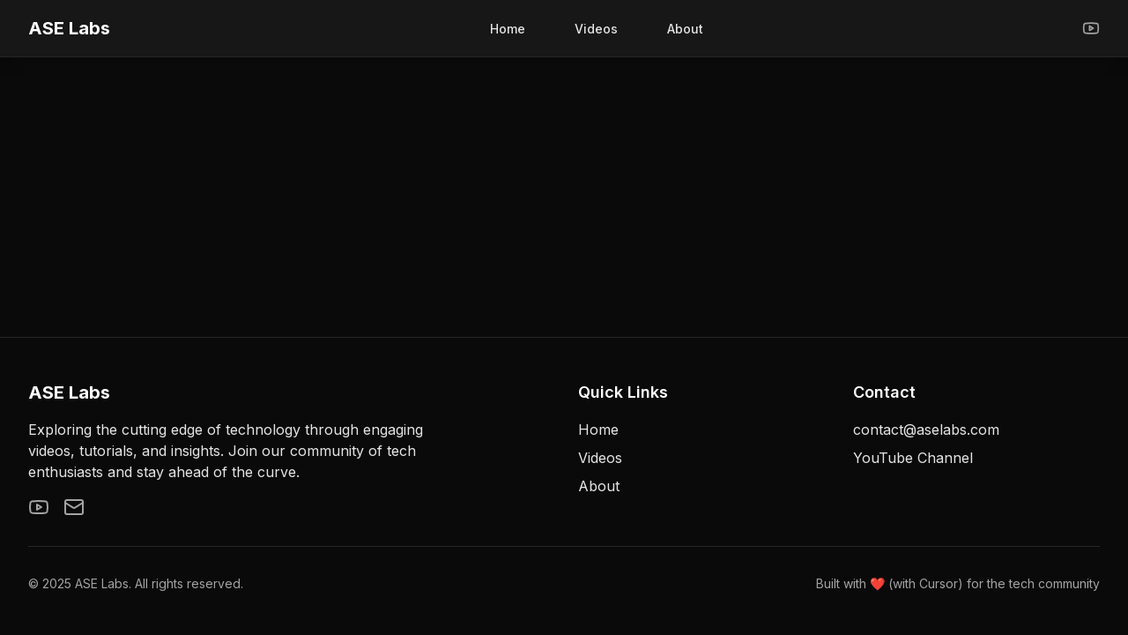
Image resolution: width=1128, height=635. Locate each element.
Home (507, 28)
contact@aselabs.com (926, 429)
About (685, 28)
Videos (596, 28)
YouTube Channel (913, 458)
